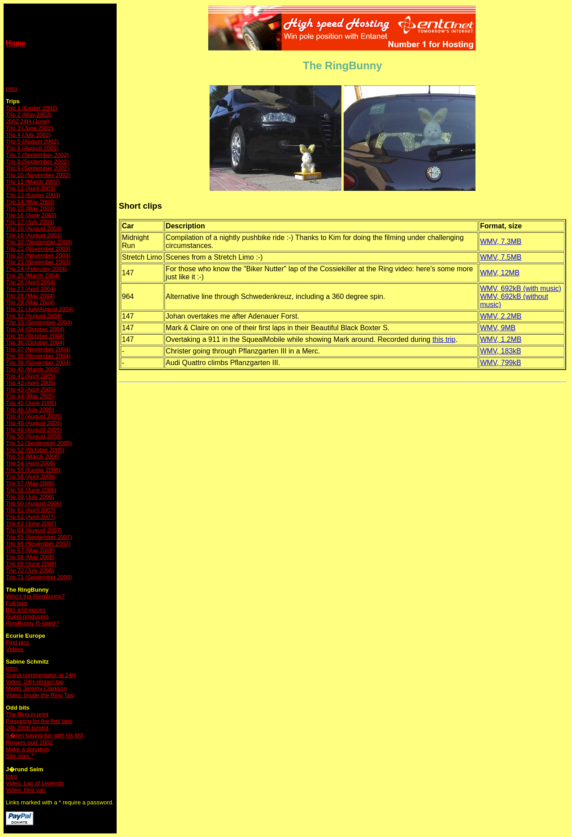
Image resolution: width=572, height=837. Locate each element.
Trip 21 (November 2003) (38, 248)
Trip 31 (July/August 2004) (40, 309)
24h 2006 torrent (27, 727)
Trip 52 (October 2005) (35, 449)
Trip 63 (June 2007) (31, 523)
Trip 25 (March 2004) (33, 275)
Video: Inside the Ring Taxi (40, 695)
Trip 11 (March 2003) (33, 181)
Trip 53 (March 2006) (33, 456)
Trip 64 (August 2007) (34, 530)
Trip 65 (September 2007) (39, 537)
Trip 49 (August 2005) (34, 429)
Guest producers (27, 616)
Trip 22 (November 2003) (38, 255)
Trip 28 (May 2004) (30, 295)
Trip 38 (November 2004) (38, 356)
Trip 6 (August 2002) (32, 148)
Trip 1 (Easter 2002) (31, 108)
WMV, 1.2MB (501, 339)
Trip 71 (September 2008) (39, 577)
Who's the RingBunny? (35, 596)
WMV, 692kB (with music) (520, 288)
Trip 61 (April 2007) (30, 510)
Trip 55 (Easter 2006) (33, 470)
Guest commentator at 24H (41, 675)
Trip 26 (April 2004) (30, 282)
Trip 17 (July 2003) (30, 222)
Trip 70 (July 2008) (30, 570)
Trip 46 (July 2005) (30, 409)
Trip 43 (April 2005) (30, 389)
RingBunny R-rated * (32, 623)
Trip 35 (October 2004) (35, 335)
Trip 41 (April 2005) (30, 376)
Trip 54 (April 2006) (30, 463)
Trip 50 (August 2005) (34, 436)
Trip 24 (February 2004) (36, 268)
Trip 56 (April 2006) (30, 476)
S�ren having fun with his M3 (44, 735)
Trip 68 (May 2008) (30, 557)
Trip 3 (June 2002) (29, 128)
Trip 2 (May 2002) (28, 114)
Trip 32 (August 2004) (34, 315)
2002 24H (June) (27, 121)
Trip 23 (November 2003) (38, 262)
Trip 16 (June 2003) (31, 215)
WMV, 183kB (500, 351)
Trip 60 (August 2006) (34, 503)
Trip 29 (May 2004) (30, 302)
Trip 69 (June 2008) (31, 563)
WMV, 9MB (497, 328)
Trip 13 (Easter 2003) (33, 195)
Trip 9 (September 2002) (37, 168)
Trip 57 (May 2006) (30, 483)
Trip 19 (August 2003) (34, 235)
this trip (444, 339)
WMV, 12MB (499, 273)
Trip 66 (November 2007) (38, 543)
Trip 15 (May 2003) (30, 208)
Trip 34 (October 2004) (35, 329)
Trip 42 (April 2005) (30, 382)
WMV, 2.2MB (501, 316)
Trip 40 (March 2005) (33, 369)
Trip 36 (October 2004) (35, 342)
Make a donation (27, 749)
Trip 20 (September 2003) (39, 242)
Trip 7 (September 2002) (37, 154)
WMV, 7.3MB (501, 241)
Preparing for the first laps (39, 721)
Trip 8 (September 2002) (37, 161)
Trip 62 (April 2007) (30, 516)
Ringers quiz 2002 (29, 742)
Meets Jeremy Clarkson (36, 688)
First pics (17, 642)
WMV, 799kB (500, 362)
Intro (11, 88)
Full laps (16, 603)
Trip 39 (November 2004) (38, 362)
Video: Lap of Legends (35, 783)
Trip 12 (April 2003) (30, 188)
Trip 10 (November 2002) (38, 175)
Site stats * (20, 756)
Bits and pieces (25, 609)
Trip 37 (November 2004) (38, 349)
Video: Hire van (26, 790)
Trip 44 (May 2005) (30, 396)
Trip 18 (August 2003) (34, 228)
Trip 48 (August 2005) (34, 423)
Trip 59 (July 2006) (30, 496)
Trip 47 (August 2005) (34, 416)
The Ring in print (27, 714)
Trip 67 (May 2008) (30, 550)
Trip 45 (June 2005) (31, 403)
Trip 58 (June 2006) (31, 490)
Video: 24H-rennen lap (35, 681)
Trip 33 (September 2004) (39, 322)
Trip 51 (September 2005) (39, 443)
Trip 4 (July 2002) (28, 134)
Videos (15, 649)
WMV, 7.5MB (501, 257)
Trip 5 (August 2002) (32, 141)
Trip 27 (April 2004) (30, 289)
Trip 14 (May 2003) (30, 201)
